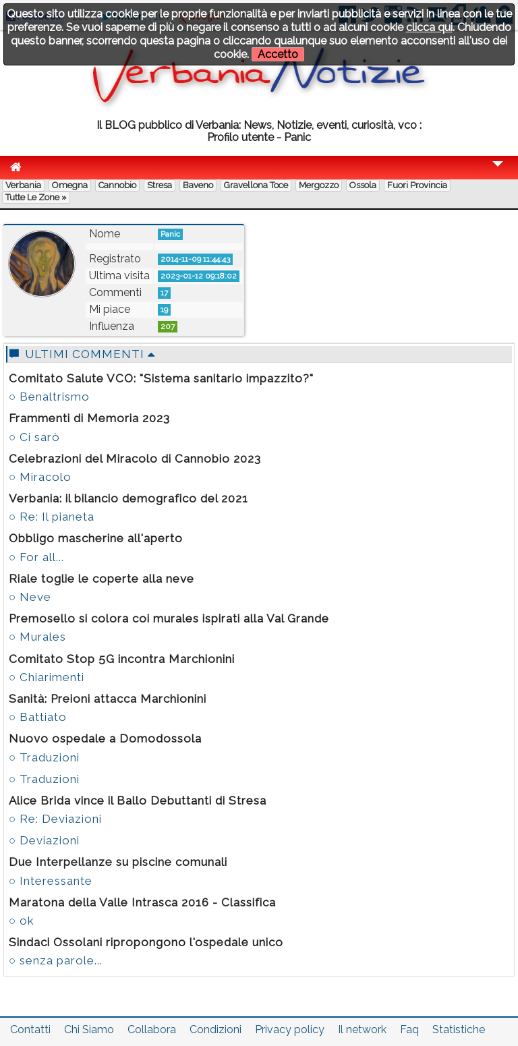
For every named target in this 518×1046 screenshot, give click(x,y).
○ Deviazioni (44, 840)
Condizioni (215, 1029)
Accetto (278, 54)
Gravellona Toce (256, 185)
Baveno (198, 185)
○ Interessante (50, 881)
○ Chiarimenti (46, 677)
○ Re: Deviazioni (55, 818)
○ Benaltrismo (49, 396)
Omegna (70, 185)
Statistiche (458, 1029)
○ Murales (37, 636)
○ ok (21, 920)
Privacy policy (289, 1029)
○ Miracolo (40, 477)
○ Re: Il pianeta (51, 516)
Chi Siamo (89, 1029)
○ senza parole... (56, 960)
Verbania (23, 185)
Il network (362, 1029)
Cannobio (117, 185)
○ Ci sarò (34, 437)
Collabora (151, 1029)
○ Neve (30, 597)
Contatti (30, 1029)
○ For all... (36, 557)
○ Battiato (38, 717)
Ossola (362, 185)
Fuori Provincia (417, 185)
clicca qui (429, 27)
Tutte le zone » (36, 197)
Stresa (159, 185)
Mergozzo (319, 185)
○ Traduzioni (44, 757)
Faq (409, 1029)
